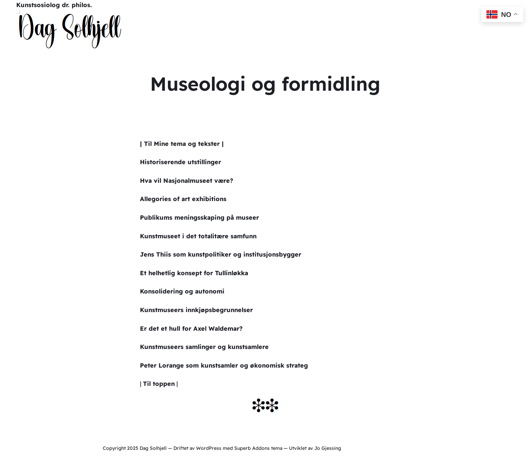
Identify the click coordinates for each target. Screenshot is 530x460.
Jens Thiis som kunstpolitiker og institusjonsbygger (220, 254)
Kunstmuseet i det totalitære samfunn (198, 236)
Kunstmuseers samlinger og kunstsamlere (204, 347)
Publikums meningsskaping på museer (199, 217)
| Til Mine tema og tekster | (182, 144)
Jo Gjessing (327, 448)
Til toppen (159, 384)
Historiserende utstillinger (180, 162)
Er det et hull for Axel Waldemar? (191, 328)
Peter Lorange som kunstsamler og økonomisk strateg (224, 365)
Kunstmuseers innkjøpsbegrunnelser (196, 310)
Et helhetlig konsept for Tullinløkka (194, 273)
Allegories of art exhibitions (183, 199)
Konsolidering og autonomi (182, 291)
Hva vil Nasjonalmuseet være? (186, 180)
